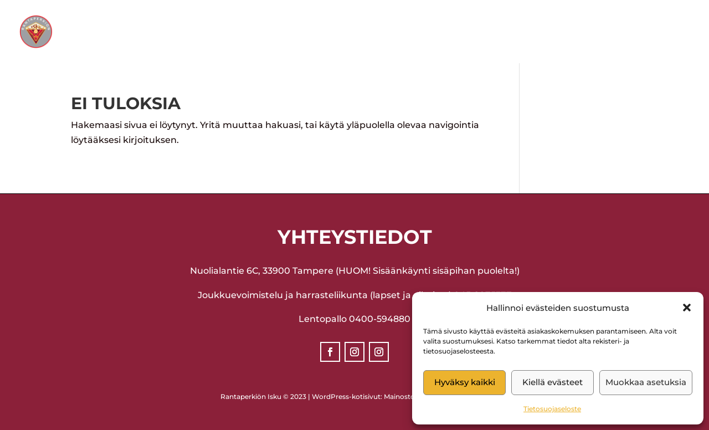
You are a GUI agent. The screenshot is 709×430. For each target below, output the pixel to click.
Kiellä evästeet (552, 382)
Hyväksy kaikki (464, 382)
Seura (222, 32)
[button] (686, 307)
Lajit (276, 32)
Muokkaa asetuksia (645, 382)
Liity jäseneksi (652, 32)
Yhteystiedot (564, 32)
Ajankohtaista (354, 32)
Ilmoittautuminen (466, 32)
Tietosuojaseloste (552, 409)
